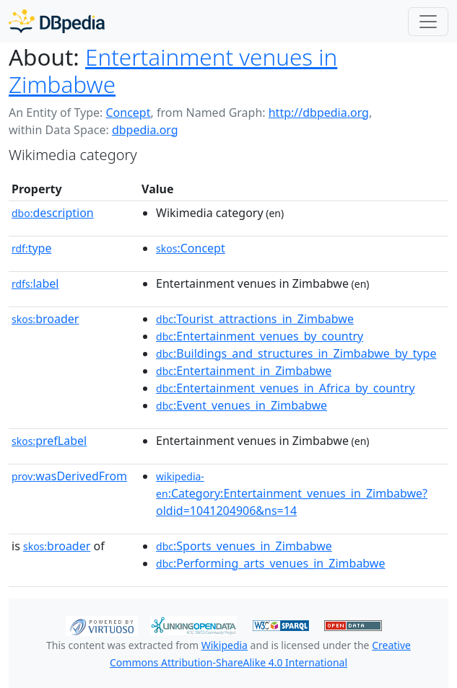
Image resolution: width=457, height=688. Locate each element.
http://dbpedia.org (319, 112)
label (35, 283)
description (53, 213)
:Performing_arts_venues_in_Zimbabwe (270, 563)
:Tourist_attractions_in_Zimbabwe (255, 319)
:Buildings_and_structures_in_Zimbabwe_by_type (296, 353)
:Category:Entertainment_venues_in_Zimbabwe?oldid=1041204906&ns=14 (291, 494)
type (32, 248)
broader (45, 319)
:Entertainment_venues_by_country (259, 336)
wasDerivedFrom (69, 476)
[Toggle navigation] (428, 21)
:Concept (190, 248)
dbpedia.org (145, 130)
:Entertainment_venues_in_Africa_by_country (285, 388)
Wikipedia (224, 645)
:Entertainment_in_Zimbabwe (243, 371)
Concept (127, 112)
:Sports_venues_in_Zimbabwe (244, 546)
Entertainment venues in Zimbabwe (173, 70)
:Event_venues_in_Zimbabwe (241, 405)
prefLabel (49, 441)
